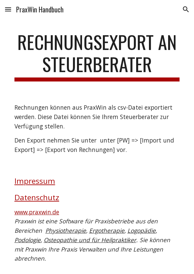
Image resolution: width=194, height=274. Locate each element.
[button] (8, 9)
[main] (97, 56)
